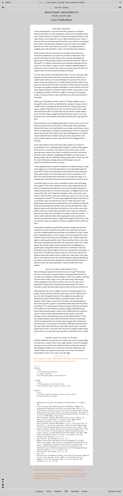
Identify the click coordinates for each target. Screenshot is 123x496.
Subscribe (74, 2)
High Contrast (116, 491)
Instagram (39, 491)
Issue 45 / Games (61, 7)
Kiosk (49, 2)
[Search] (120, 2)
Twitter (48, 491)
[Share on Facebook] (3, 482)
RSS (66, 491)
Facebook (58, 491)
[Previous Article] (3, 7)
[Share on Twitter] (3, 480)
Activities (61, 2)
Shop (68, 2)
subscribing (38, 480)
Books (54, 2)
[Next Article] (119, 7)
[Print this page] (3, 487)
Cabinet (8, 2)
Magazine (42, 2)
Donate (81, 2)
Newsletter (75, 491)
